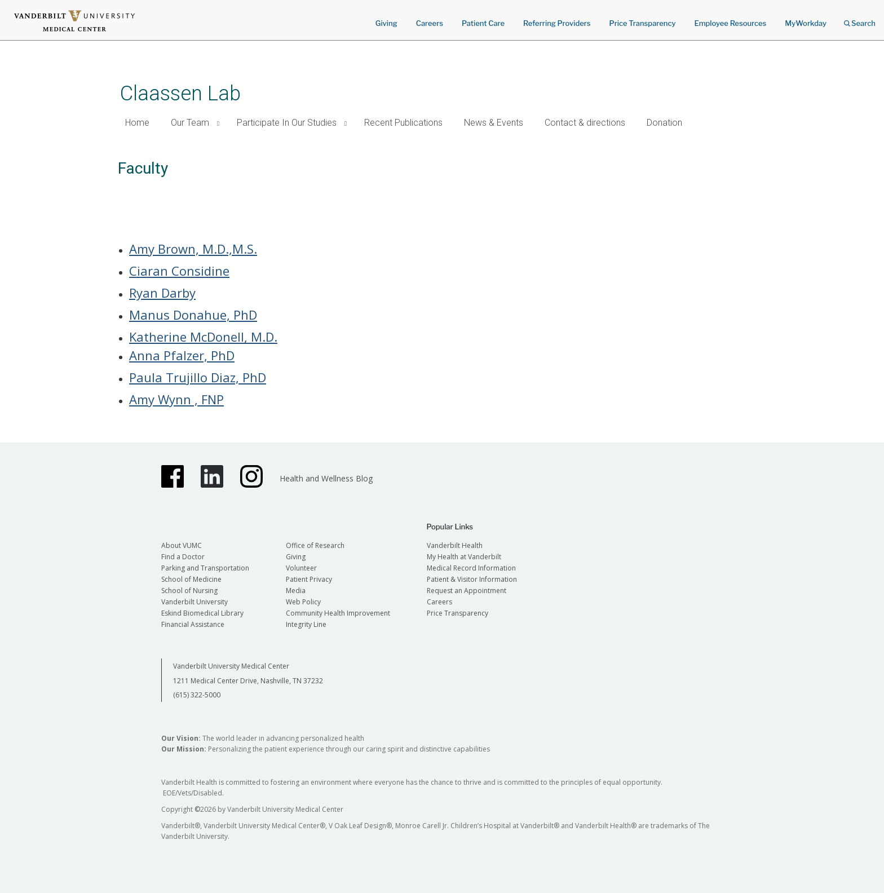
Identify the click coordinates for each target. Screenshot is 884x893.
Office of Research (315, 545)
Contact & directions (585, 122)
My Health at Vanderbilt (464, 557)
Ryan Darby (162, 292)
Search (860, 19)
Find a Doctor (183, 557)
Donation (664, 122)
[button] (218, 123)
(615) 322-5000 (196, 695)
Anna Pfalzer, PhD (182, 355)
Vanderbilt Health (455, 545)
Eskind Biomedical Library (202, 613)
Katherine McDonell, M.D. (203, 336)
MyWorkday (805, 23)
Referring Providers (556, 23)
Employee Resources (730, 23)
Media (296, 590)
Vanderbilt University (194, 602)
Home (137, 122)
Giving (386, 23)
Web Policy (303, 602)
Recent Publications (403, 122)
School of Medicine (191, 579)
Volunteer (301, 568)
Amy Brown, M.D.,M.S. (193, 248)
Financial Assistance (192, 624)
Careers (429, 23)
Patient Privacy (309, 579)
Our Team (190, 122)
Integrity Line (306, 624)
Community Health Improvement (338, 613)
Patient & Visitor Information (472, 579)
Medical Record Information (471, 568)
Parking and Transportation (205, 568)
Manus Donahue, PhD (193, 314)
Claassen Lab (180, 93)
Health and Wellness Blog (326, 478)
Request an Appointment (466, 590)
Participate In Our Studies (287, 122)
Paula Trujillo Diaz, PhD (197, 377)
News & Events (493, 122)
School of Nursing (189, 590)
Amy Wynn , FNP (176, 399)
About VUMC (181, 545)
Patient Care (483, 23)
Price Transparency (642, 23)
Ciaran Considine (179, 270)
